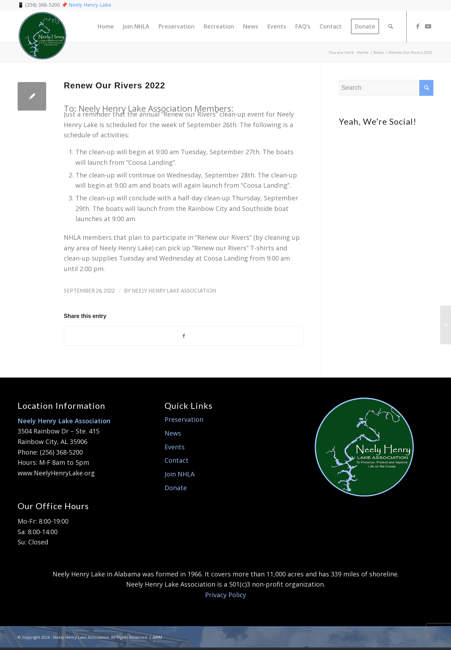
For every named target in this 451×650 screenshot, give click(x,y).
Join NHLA (179, 476)
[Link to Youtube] (428, 26)
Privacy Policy (225, 597)
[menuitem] (105, 26)
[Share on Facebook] (183, 337)
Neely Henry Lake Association (174, 291)
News (173, 435)
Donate (176, 490)
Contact (177, 462)
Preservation (184, 422)
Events (175, 449)
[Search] (390, 26)
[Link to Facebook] (417, 26)
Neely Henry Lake (90, 4)
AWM (157, 639)
